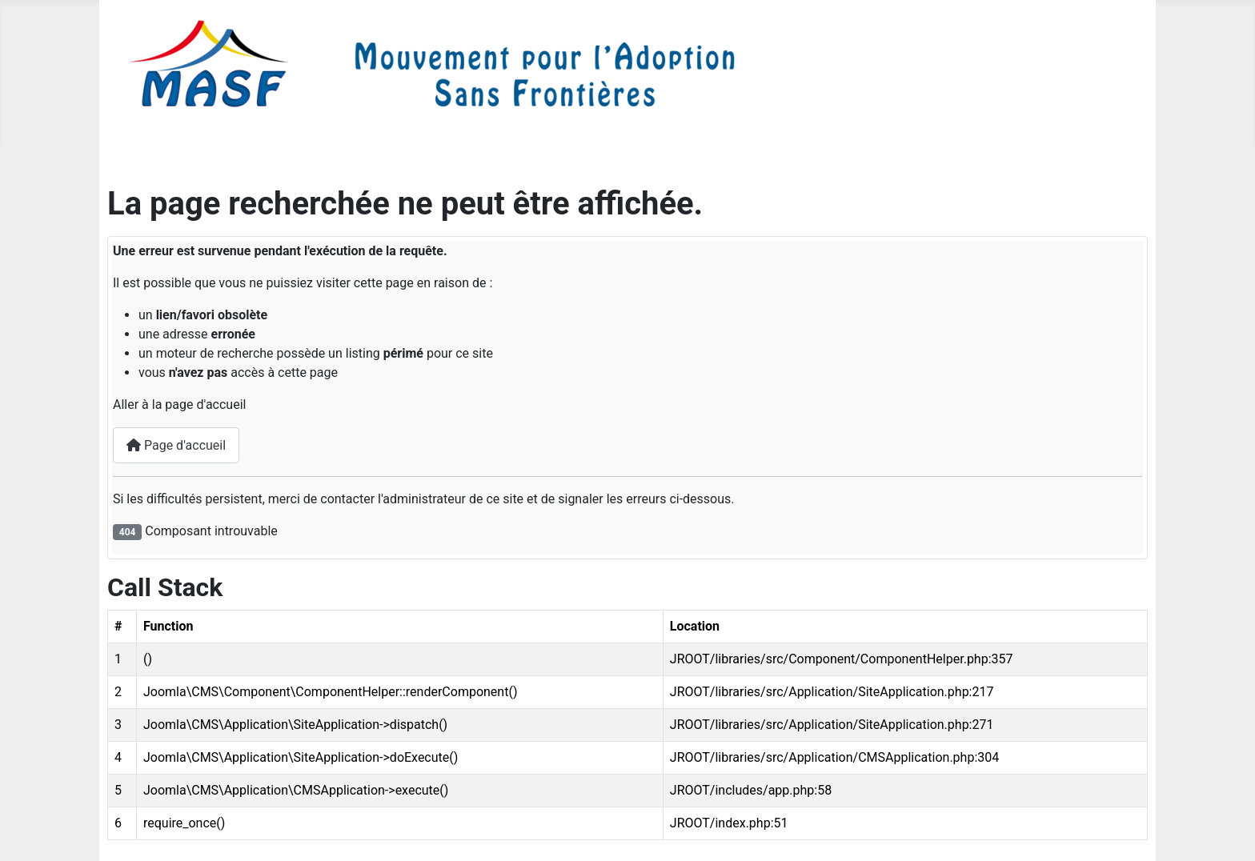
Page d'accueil (176, 445)
